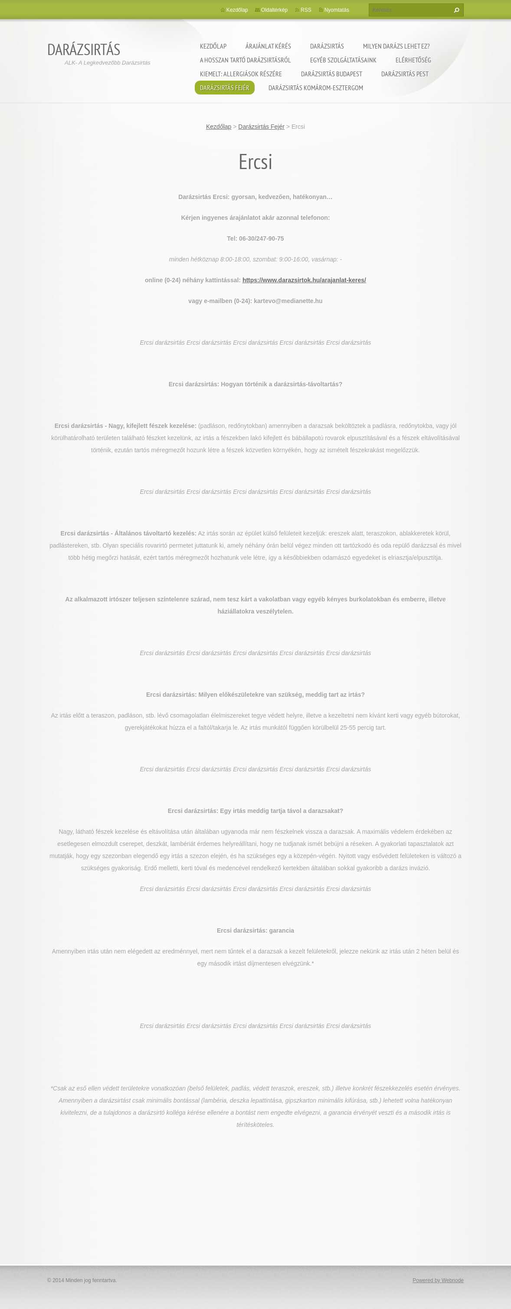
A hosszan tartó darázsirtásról (245, 59)
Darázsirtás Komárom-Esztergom (316, 87)
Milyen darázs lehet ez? (396, 46)
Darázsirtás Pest (405, 73)
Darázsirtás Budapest (331, 73)
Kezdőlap (213, 46)
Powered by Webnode (438, 1280)
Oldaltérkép (274, 10)
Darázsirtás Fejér (224, 87)
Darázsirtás (327, 46)
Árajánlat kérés (268, 46)
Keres (455, 9)
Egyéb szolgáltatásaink (343, 59)
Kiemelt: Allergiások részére (241, 73)
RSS (306, 10)
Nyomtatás (336, 10)
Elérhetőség (413, 59)
